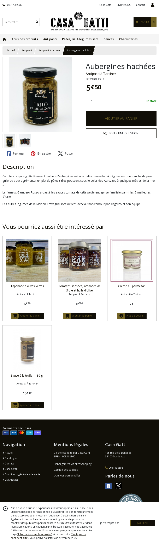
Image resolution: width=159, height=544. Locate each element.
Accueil (11, 50)
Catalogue (9, 458)
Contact (140, 5)
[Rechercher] (37, 22)
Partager (15, 153)
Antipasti (27, 50)
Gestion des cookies (66, 469)
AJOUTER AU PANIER (121, 118)
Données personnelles (67, 475)
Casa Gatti (9, 469)
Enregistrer (41, 153)
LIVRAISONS (10, 479)
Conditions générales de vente (21, 474)
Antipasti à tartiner (49, 50)
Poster (66, 153)
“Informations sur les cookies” (34, 534)
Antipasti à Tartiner (101, 73)
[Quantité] (93, 101)
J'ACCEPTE (143, 523)
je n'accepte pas (109, 523)
